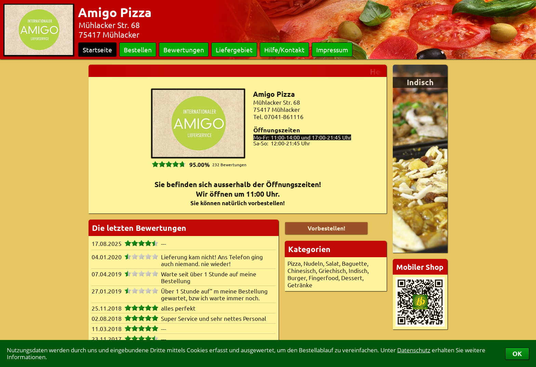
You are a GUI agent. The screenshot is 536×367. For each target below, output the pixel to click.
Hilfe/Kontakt (284, 49)
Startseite (97, 49)
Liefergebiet (234, 49)
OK (517, 353)
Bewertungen (183, 49)
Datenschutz (413, 350)
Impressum (332, 49)
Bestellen (138, 49)
